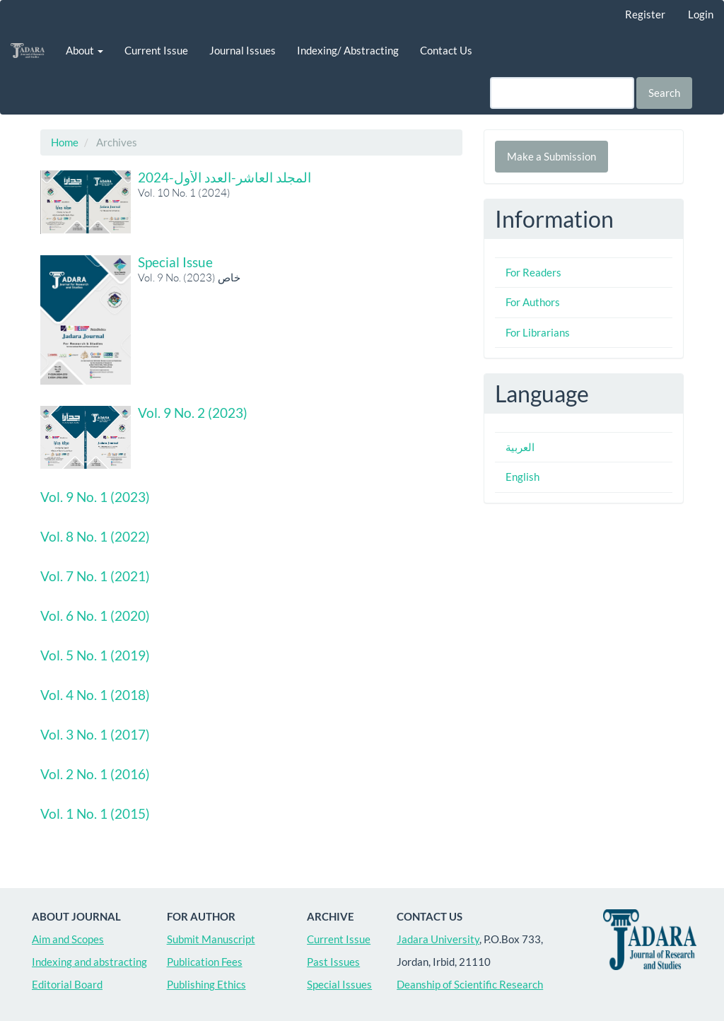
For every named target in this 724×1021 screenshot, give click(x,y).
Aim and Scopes (68, 939)
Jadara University (438, 939)
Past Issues (333, 961)
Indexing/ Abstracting (348, 50)
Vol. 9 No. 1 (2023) (95, 497)
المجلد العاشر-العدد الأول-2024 (224, 177)
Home (64, 142)
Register (645, 14)
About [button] (84, 50)
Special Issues (339, 984)
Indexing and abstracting (89, 961)
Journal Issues (242, 50)
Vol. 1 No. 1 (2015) (95, 813)
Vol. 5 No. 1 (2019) (95, 655)
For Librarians (538, 332)
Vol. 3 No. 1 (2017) (95, 734)
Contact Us (446, 50)
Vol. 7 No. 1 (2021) (95, 576)
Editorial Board (67, 984)
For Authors (533, 302)
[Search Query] (562, 93)
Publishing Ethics (206, 984)
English (522, 476)
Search (664, 92)
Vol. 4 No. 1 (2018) (95, 695)
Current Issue (156, 50)
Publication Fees (205, 961)
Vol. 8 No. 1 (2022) (95, 536)
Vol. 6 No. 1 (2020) (95, 615)
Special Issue (175, 262)
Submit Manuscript (211, 939)
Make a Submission (551, 156)
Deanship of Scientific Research (470, 984)
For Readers (533, 272)
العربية (520, 447)
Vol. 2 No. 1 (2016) (95, 774)
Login (700, 14)
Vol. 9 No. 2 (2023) (192, 412)
